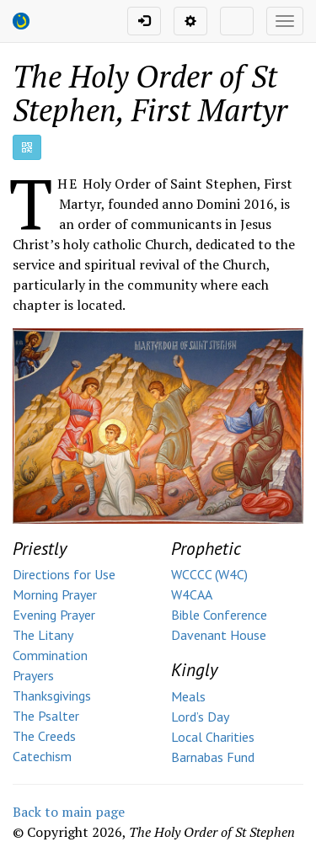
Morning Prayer (55, 594)
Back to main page (69, 811)
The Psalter (46, 715)
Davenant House (218, 634)
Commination (50, 655)
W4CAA (191, 594)
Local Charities (212, 736)
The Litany (43, 634)
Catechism (42, 756)
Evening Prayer (54, 614)
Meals (188, 696)
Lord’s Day (200, 716)
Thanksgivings (52, 695)
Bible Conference (219, 614)
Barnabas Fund (212, 757)
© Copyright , (154, 832)
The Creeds (44, 735)
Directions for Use (64, 574)
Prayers (33, 675)
